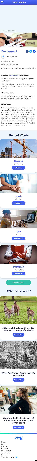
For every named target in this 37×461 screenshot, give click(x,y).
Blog (2, 444)
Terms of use (5, 453)
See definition (18, 167)
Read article (18, 334)
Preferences (5, 455)
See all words (18, 282)
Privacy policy (6, 451)
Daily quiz (4, 446)
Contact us (4, 448)
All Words (4, 31)
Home (3, 442)
